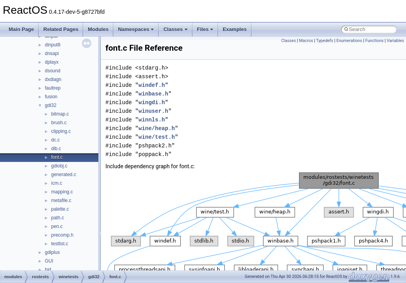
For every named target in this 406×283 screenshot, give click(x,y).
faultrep (53, 88)
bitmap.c (60, 114)
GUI (49, 261)
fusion (51, 96)
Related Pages (60, 29)
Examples (235, 29)
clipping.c (61, 131)
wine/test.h (156, 137)
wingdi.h (151, 102)
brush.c (58, 122)
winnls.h (151, 119)
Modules (98, 29)
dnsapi (52, 53)
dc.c (55, 140)
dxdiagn (53, 79)
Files (205, 29)
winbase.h (153, 93)
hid (48, 269)
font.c (57, 157)
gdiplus (52, 252)
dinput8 (52, 45)
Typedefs (325, 40)
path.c (57, 218)
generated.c (63, 174)
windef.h (151, 85)
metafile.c (61, 200)
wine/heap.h (156, 128)
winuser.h (153, 111)
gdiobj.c (59, 166)
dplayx (52, 62)
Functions (374, 40)
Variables (395, 40)
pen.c (57, 226)
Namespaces (136, 29)
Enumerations (349, 40)
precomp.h (62, 235)
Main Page (21, 29)
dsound (52, 71)
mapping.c (62, 192)
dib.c (56, 148)
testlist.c (59, 243)
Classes (175, 29)
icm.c (56, 183)
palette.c (60, 209)
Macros (306, 40)
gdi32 (50, 105)
